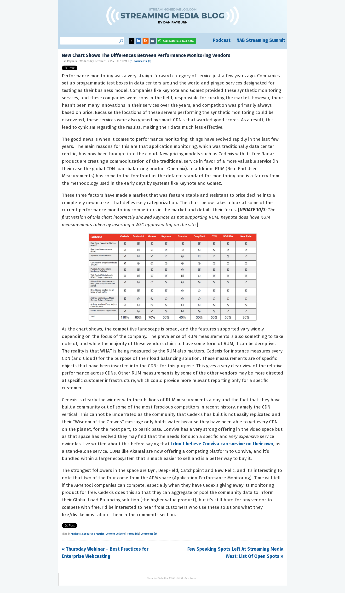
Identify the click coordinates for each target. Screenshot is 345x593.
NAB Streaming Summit (260, 40)
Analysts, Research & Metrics (87, 533)
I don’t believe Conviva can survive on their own (222, 444)
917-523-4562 (178, 41)
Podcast (221, 40)
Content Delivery (115, 533)
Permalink (133, 533)
